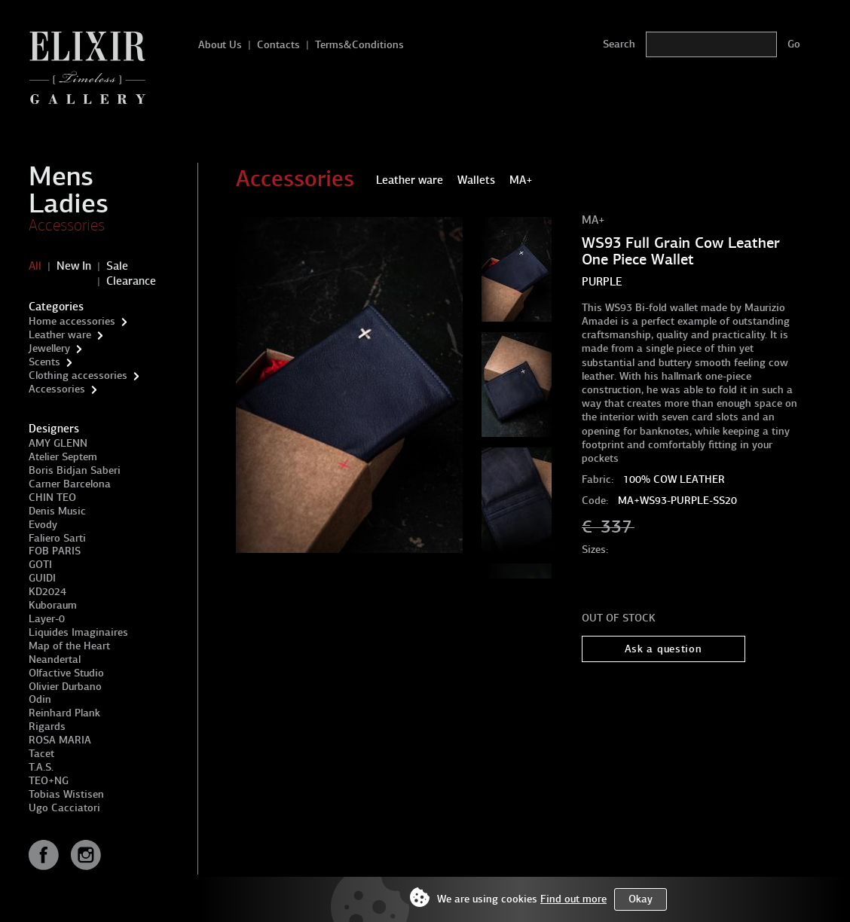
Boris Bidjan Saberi (75, 470)
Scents (44, 362)
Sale (117, 266)
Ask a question (663, 649)
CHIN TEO (52, 497)
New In (74, 266)
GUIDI (42, 578)
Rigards (47, 726)
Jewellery (49, 348)
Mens (61, 176)
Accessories (67, 225)
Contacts (278, 44)
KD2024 (47, 591)
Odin (40, 699)
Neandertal (55, 659)
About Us (220, 44)
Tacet (41, 753)
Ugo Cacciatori (64, 807)
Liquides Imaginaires (78, 632)
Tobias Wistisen (66, 794)
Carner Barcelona (70, 484)
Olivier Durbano (65, 686)
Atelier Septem (63, 456)
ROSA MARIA (60, 740)
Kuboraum (53, 605)
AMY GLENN (58, 443)
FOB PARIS (55, 551)
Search (619, 44)
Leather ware (60, 334)
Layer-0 (47, 618)
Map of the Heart (69, 646)
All (35, 266)
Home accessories (72, 321)
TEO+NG (49, 780)
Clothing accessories (78, 375)
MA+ (593, 220)
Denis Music (57, 511)
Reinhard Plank (64, 713)
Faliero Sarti (57, 538)
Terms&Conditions (359, 44)
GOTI (40, 564)
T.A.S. (41, 767)
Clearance (131, 281)
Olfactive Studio (66, 673)
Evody (43, 524)
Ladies (69, 203)
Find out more (573, 899)
